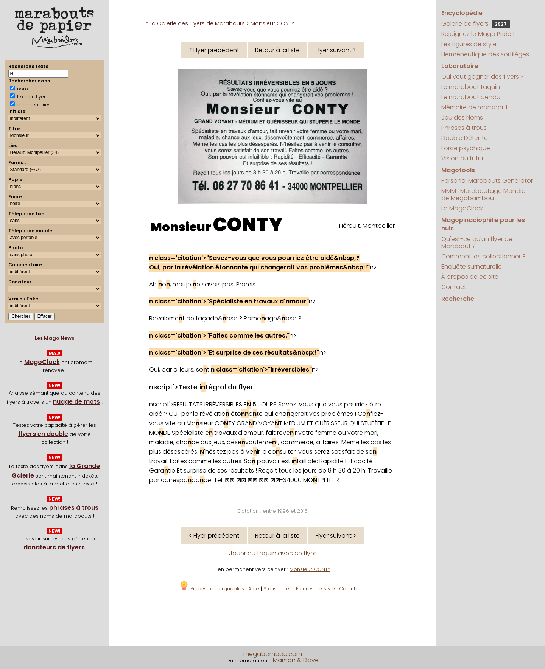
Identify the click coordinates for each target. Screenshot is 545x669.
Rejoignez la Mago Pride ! (477, 34)
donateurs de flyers (54, 547)
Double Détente (464, 138)
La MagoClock (462, 208)
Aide (253, 588)
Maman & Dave (296, 660)
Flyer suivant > (336, 50)
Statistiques (277, 588)
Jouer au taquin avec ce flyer (272, 553)
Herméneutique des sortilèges (485, 54)
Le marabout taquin (470, 86)
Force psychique (465, 148)
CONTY (248, 225)
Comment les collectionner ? (483, 256)
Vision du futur (462, 158)
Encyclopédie (462, 13)
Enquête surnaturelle (471, 266)
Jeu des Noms (462, 117)
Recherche (457, 298)
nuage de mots (76, 401)
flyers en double (43, 433)
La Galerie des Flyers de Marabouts (197, 23)
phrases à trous (73, 507)
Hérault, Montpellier (367, 225)
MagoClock (42, 362)
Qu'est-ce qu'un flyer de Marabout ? (476, 242)
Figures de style (315, 588)
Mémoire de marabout (474, 107)
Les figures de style (469, 44)
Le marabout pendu (470, 97)
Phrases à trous (464, 127)
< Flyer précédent (214, 50)
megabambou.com (272, 654)
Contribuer (352, 588)
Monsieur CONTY (310, 569)
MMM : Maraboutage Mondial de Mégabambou (484, 194)
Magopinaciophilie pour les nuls (483, 224)
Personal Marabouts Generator (487, 180)
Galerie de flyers (475, 23)
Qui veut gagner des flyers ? (482, 76)
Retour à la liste (277, 50)
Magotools (458, 170)
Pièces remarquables (211, 588)
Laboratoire (459, 66)
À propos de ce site (469, 276)
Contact (453, 287)
